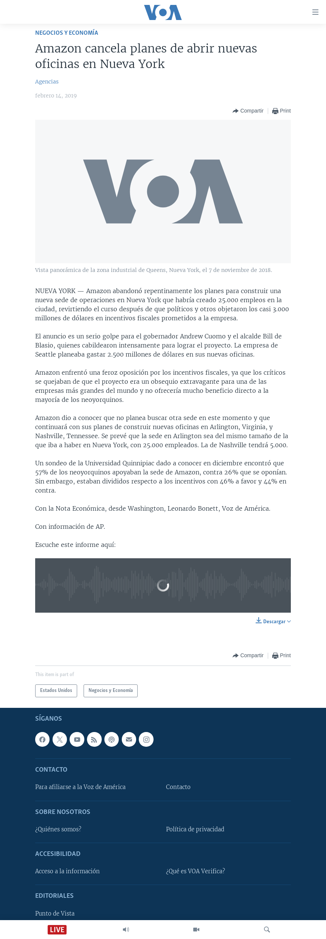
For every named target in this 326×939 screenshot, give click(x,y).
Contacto (178, 787)
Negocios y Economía (66, 33)
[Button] (248, 111)
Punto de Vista (55, 913)
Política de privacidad (195, 829)
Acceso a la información (67, 871)
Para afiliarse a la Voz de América (80, 787)
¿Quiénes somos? (58, 829)
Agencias (47, 81)
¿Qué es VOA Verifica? (195, 871)
